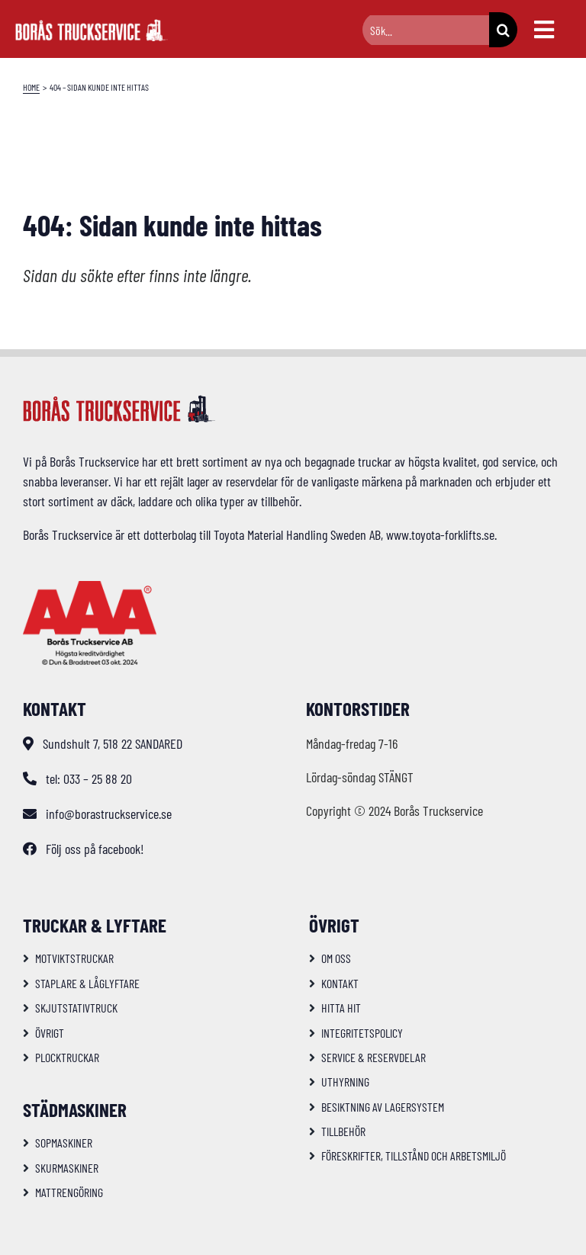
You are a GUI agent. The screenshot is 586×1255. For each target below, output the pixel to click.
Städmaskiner (75, 1109)
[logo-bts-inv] (91, 26)
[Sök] (503, 29)
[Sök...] (425, 30)
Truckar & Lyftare (94, 924)
